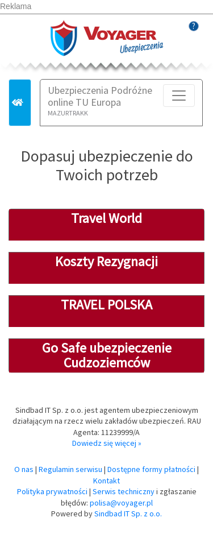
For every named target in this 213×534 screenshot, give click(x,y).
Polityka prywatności (52, 491)
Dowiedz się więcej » (106, 443)
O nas (24, 469)
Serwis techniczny (123, 491)
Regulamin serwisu (70, 469)
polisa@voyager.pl (121, 503)
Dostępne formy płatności (151, 469)
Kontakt (106, 480)
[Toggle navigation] (179, 95)
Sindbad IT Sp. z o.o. (128, 513)
